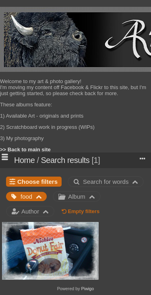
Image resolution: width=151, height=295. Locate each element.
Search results (65, 160)
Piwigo (87, 288)
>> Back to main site (25, 149)
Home (24, 160)
